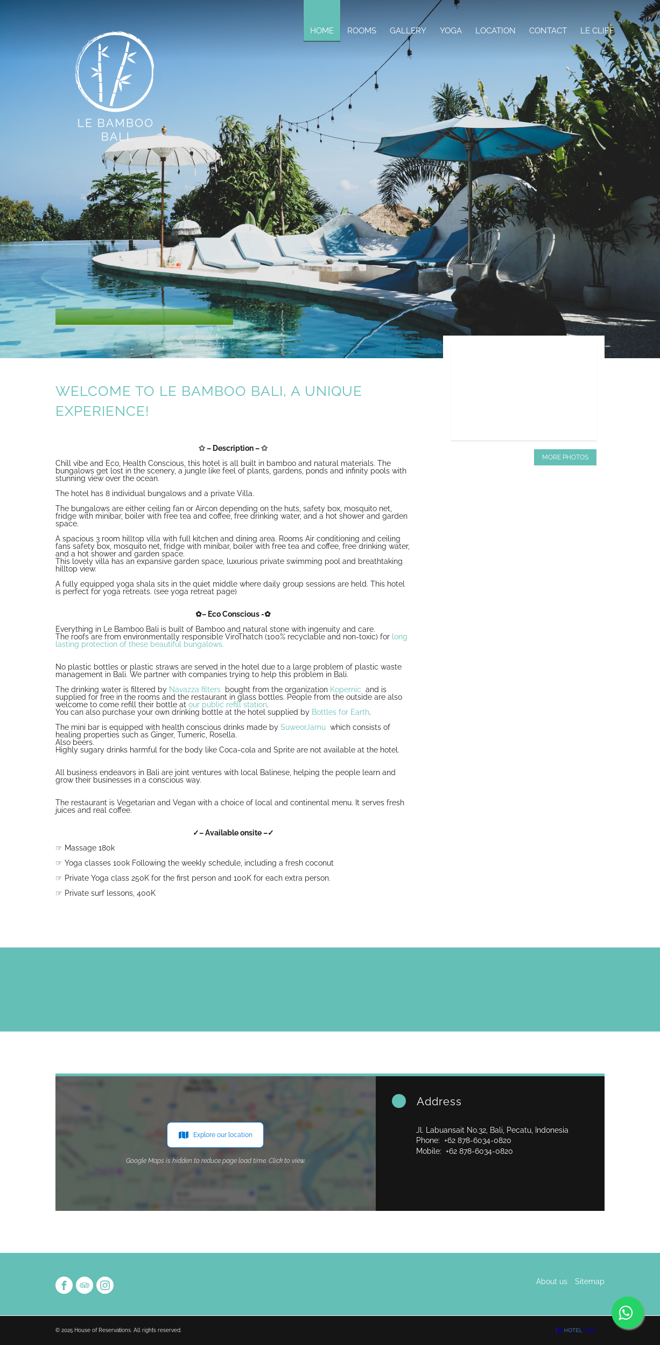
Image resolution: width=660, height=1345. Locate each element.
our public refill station (227, 704)
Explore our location (215, 1135)
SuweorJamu (303, 727)
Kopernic (345, 689)
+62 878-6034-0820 (477, 1140)
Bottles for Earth (340, 712)
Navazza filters (195, 689)
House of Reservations (102, 1330)
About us (551, 1281)
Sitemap (590, 1281)
